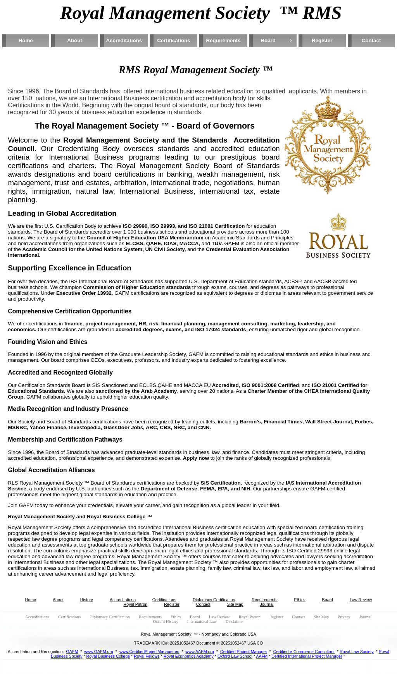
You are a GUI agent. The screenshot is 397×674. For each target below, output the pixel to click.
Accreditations (124, 40)
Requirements (223, 40)
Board (268, 40)
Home (26, 40)
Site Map (235, 604)
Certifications (173, 40)
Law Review (361, 599)
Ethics (300, 599)
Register (322, 40)
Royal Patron (136, 604)
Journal (267, 604)
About (74, 40)
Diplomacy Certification (214, 599)
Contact (371, 40)
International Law (202, 621)
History (86, 599)
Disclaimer (235, 621)
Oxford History (165, 621)
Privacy (344, 617)
